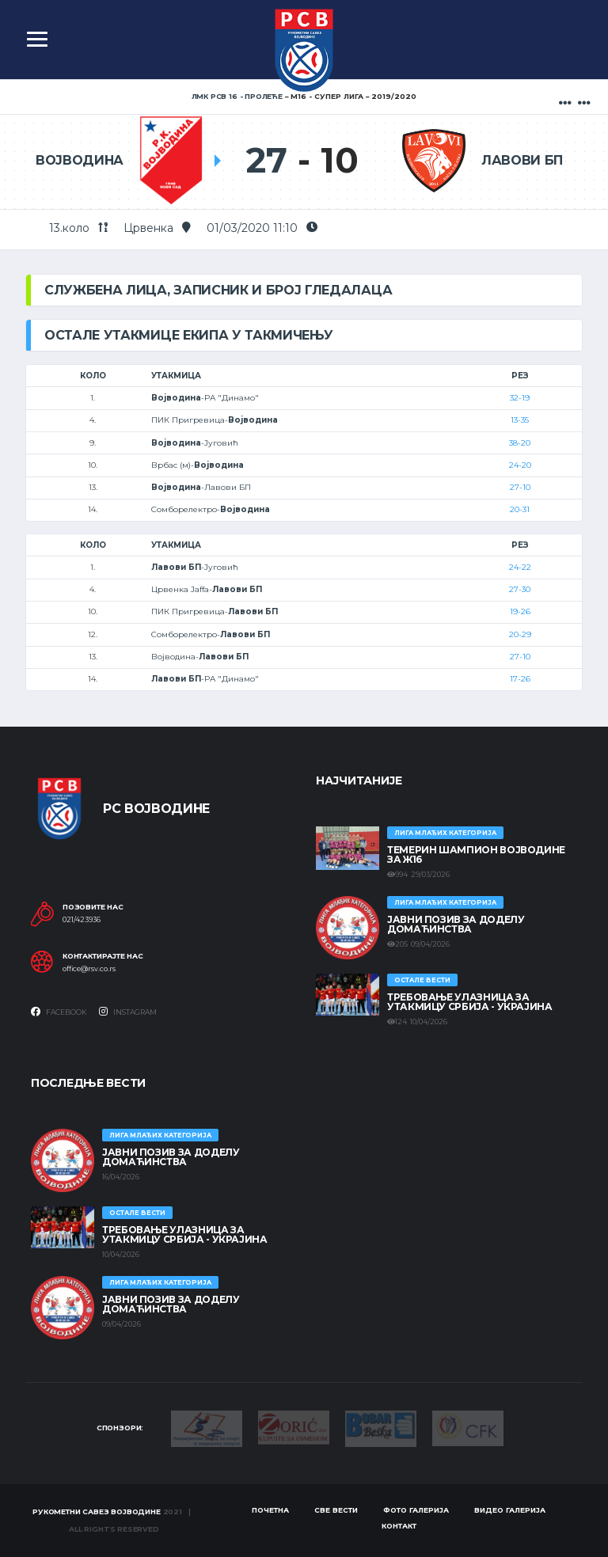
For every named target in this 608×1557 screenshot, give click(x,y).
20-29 (520, 634)
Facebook (59, 1011)
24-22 (520, 567)
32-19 (520, 398)
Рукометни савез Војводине (96, 1511)
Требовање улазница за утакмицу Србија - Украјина (470, 1001)
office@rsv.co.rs (89, 969)
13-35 (520, 420)
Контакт (399, 1525)
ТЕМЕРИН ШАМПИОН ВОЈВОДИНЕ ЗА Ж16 (476, 854)
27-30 (519, 589)
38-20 (519, 443)
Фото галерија (416, 1510)
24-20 (520, 465)
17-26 (520, 679)
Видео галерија (509, 1510)
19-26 (520, 611)
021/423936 (82, 920)
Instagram (128, 1011)
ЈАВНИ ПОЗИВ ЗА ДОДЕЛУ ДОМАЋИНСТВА (455, 924)
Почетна (270, 1510)
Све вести (336, 1510)
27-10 (520, 487)
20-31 (520, 509)
